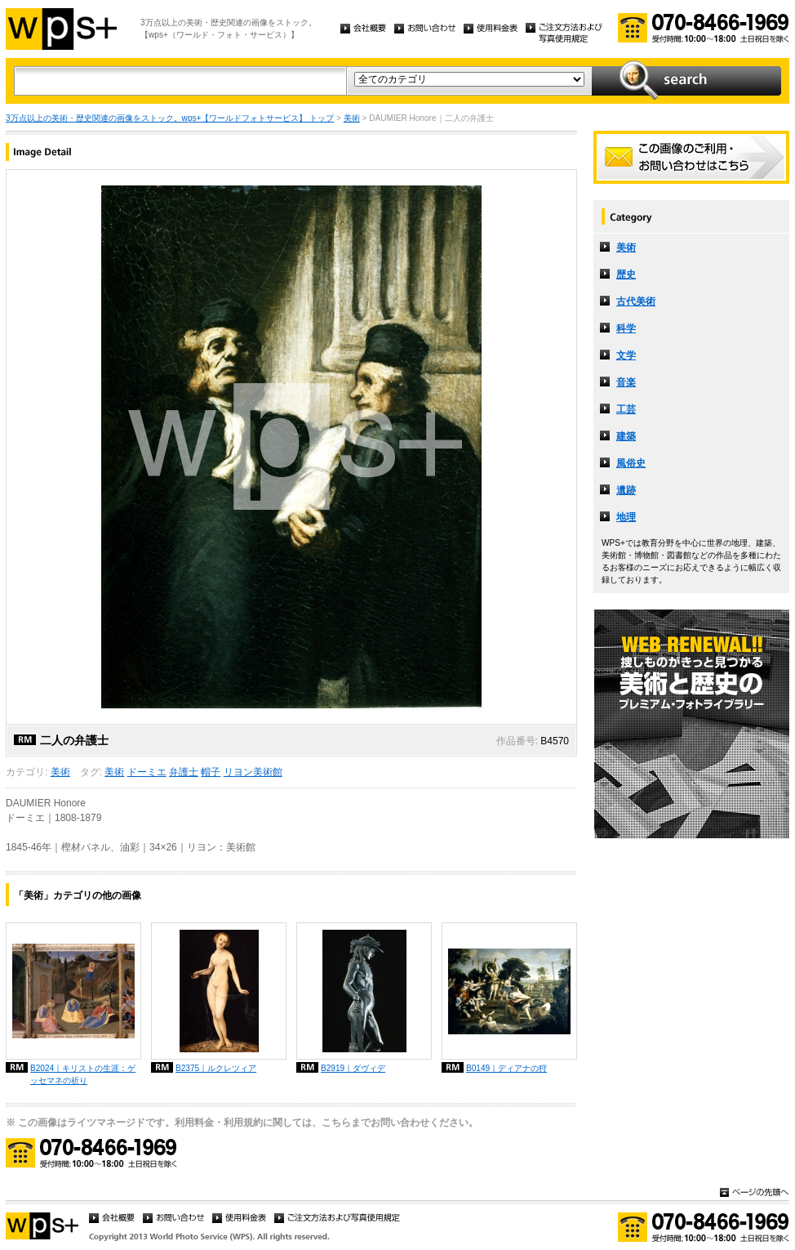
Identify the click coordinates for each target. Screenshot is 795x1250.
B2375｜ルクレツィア (215, 1068)
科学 (626, 328)
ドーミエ (147, 772)
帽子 (210, 772)
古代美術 (635, 301)
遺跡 (626, 490)
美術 (352, 118)
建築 (626, 436)
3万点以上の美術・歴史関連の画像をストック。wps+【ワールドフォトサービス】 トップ (170, 118)
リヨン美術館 (253, 772)
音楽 (626, 382)
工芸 (626, 409)
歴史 (626, 274)
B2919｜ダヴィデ (353, 1068)
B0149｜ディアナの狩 (506, 1068)
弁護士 (183, 772)
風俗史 (631, 463)
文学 (626, 355)
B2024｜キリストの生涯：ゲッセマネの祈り (82, 1074)
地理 (626, 517)
